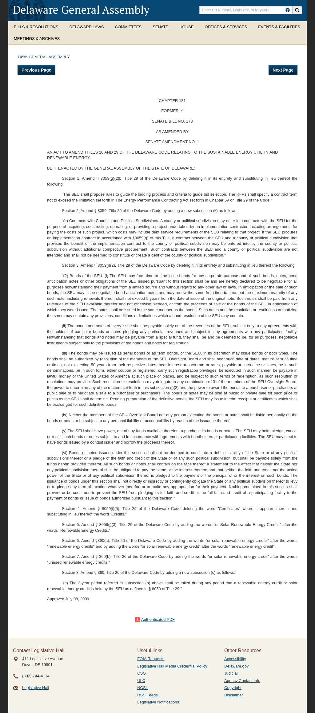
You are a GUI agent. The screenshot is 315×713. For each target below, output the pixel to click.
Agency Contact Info (242, 680)
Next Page (283, 70)
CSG (141, 673)
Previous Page (36, 70)
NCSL (142, 687)
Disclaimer (233, 695)
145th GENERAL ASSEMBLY (44, 57)
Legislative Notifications (158, 702)
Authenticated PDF (158, 619)
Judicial (230, 673)
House (186, 27)
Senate (160, 27)
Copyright (232, 687)
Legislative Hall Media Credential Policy (172, 666)
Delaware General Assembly (81, 9)
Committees (128, 27)
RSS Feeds (147, 695)
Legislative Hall (35, 687)
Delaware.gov (236, 666)
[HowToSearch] (288, 10)
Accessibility (235, 658)
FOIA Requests (150, 658)
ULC (141, 680)
